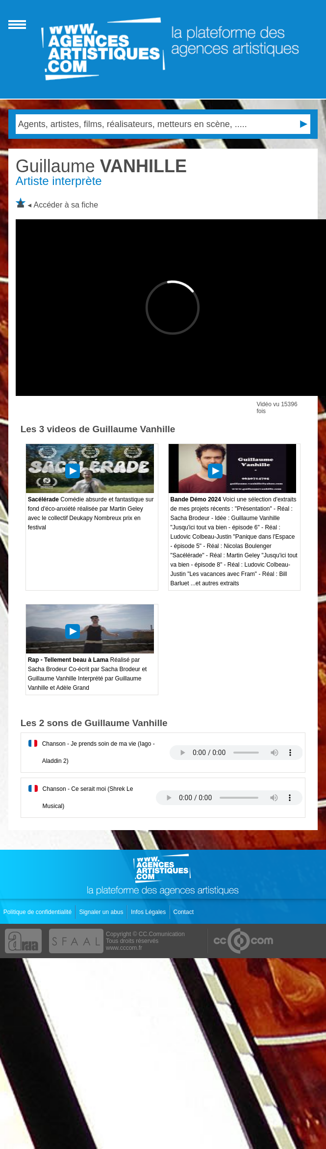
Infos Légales (149, 912)
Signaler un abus (102, 912)
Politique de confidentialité (38, 912)
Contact (185, 912)
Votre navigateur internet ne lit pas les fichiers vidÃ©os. (236, 752)
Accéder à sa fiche (66, 205)
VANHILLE (101, 166)
